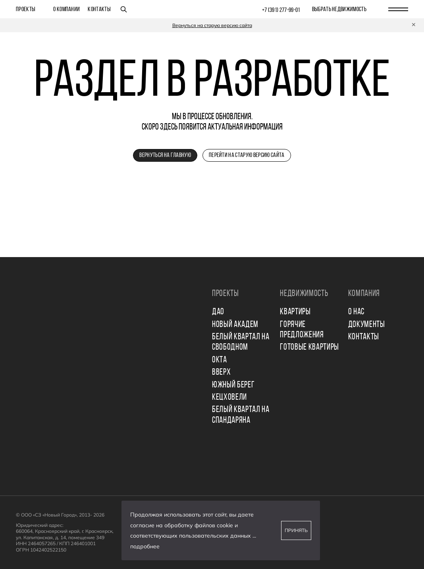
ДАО (218, 312)
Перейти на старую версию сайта (247, 155)
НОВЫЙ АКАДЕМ (235, 324)
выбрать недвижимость (339, 9)
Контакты (99, 9)
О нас (356, 312)
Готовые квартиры (309, 347)
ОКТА (219, 360)
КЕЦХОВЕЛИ (229, 397)
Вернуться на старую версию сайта (212, 25)
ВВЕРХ (221, 372)
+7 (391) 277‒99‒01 (281, 10)
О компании (66, 9)
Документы (366, 324)
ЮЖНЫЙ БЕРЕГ (233, 385)
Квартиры (295, 312)
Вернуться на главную (165, 155)
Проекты (25, 9)
